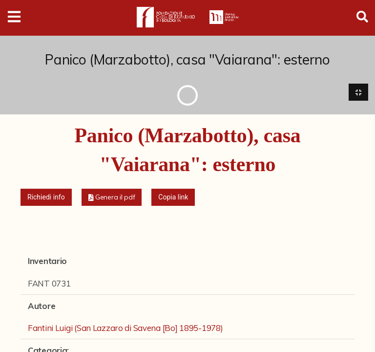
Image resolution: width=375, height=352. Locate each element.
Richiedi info (46, 197)
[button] (112, 197)
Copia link (173, 197)
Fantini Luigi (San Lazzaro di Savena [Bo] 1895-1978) (125, 328)
